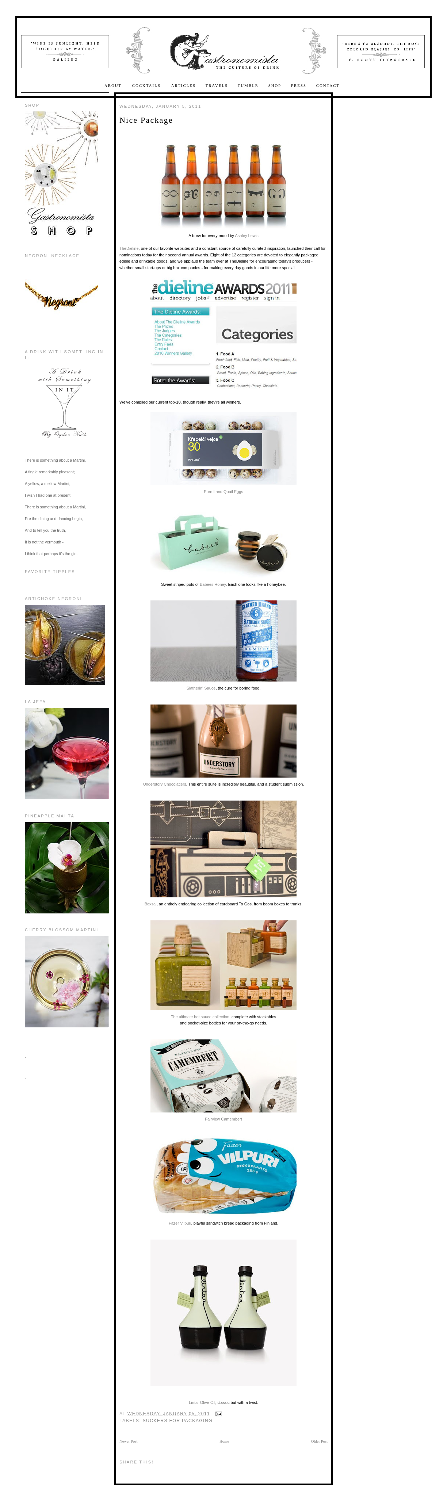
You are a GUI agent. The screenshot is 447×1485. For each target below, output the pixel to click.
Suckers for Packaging (178, 1420)
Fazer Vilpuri (223, 1180)
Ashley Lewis (246, 235)
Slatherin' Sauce (223, 645)
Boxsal (221, 853)
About (113, 86)
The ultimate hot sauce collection (223, 969)
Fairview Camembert (223, 1080)
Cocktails (147, 86)
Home (224, 1441)
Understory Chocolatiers (220, 745)
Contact (328, 86)
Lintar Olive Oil (202, 1402)
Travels (217, 86)
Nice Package (146, 120)
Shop (275, 86)
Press (298, 86)
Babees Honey (213, 584)
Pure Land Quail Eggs (223, 453)
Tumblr (248, 86)
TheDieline (129, 248)
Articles (183, 86)
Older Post (319, 1441)
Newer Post (128, 1441)
